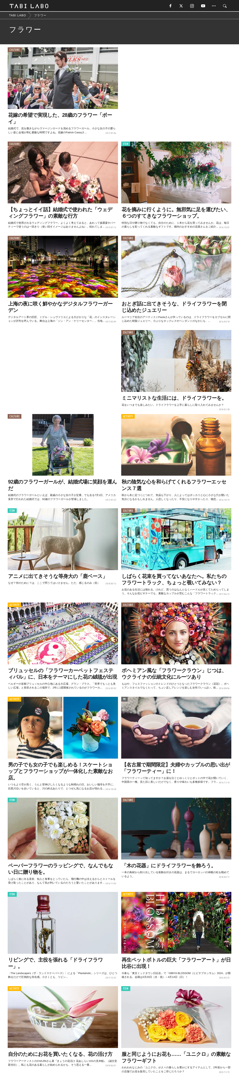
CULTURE (14, 50)
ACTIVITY (128, 416)
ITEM (125, 144)
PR (124, 699)
